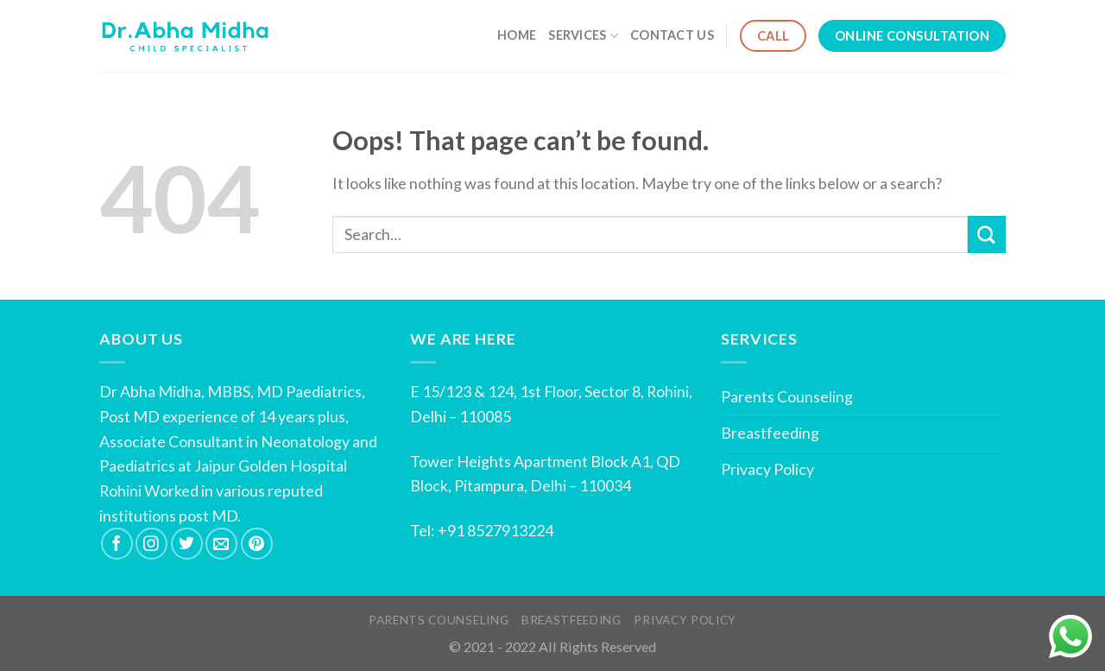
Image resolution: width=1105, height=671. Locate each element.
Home (516, 35)
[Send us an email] (221, 544)
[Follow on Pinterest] (257, 544)
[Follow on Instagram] (151, 544)
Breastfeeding (770, 432)
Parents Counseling (787, 396)
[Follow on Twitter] (187, 544)
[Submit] (987, 235)
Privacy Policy (767, 468)
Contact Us (672, 35)
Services (583, 36)
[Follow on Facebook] (117, 544)
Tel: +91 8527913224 (481, 530)
